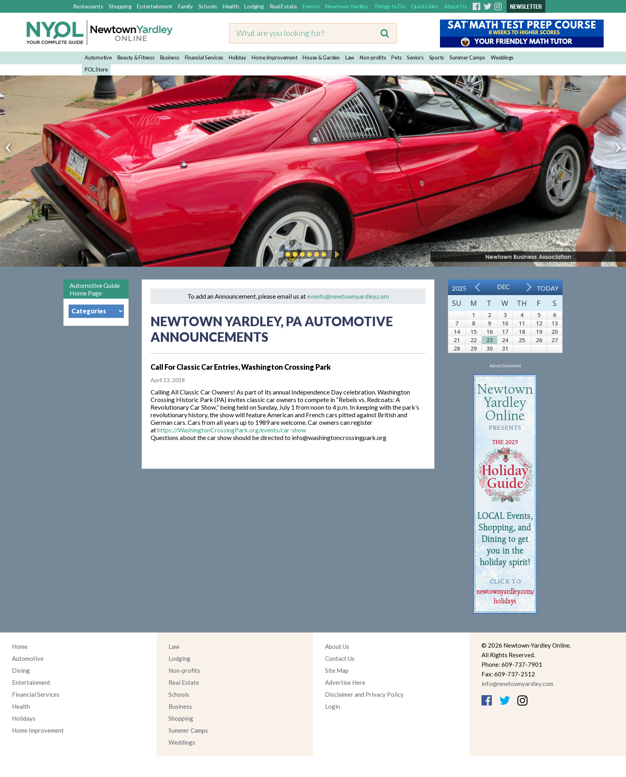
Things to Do (389, 6)
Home (20, 646)
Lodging (253, 6)
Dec (503, 286)
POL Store (96, 69)
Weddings (502, 57)
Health (231, 6)
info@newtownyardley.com (517, 683)
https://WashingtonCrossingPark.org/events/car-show (231, 430)
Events (311, 6)
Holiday (237, 57)
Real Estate (283, 6)
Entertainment (154, 6)
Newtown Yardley (346, 6)
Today (548, 288)
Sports (436, 57)
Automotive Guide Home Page (94, 289)
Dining (21, 670)
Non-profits (373, 57)
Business (169, 57)
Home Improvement (274, 57)
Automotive (98, 57)
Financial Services (204, 57)
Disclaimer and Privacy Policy (364, 694)
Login (332, 706)
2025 (459, 288)
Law (349, 57)
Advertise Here (345, 682)
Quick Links (424, 6)
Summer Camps (467, 57)
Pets (396, 57)
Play (335, 254)
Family (185, 6)
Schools (207, 6)
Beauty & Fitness (136, 57)
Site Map (337, 670)
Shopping (120, 6)
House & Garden (321, 57)
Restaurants (88, 6)
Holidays (24, 718)
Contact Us (340, 658)
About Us (455, 6)
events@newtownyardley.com (348, 296)
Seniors (415, 57)
